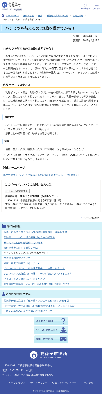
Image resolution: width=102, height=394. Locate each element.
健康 (40, 15)
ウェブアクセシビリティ (65, 382)
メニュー (96, 7)
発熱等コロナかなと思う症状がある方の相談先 (29, 237)
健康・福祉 (28, 15)
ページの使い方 (17, 382)
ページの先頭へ (91, 217)
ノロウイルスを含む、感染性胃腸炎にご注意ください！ (34, 268)
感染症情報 (78, 15)
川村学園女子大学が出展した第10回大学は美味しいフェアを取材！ (40, 306)
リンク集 (88, 382)
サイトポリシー (38, 382)
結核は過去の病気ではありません (22, 263)
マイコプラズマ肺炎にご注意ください (24, 278)
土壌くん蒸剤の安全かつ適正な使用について (28, 311)
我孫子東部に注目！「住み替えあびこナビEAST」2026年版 (36, 300)
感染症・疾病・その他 (57, 15)
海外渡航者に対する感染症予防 (21, 247)
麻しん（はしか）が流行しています (23, 242)
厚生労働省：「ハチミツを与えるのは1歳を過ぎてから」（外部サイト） (43, 175)
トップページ (12, 15)
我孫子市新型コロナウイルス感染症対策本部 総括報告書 (35, 232)
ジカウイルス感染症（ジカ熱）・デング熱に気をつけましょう (38, 273)
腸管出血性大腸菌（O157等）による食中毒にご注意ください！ (38, 284)
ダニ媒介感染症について (17, 258)
